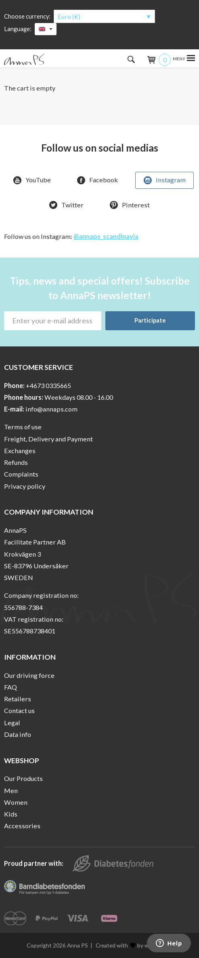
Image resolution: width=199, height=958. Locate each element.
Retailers (17, 699)
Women (15, 802)
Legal (12, 722)
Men (11, 790)
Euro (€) (68, 16)
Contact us (19, 710)
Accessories (22, 825)
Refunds (16, 462)
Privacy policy (24, 486)
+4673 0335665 (48, 385)
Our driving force (29, 675)
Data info (17, 734)
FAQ (10, 687)
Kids (10, 814)
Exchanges (20, 450)
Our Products (23, 778)
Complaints (21, 474)
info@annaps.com (51, 409)
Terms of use (23, 426)
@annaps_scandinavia (105, 236)
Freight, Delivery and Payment (48, 439)
